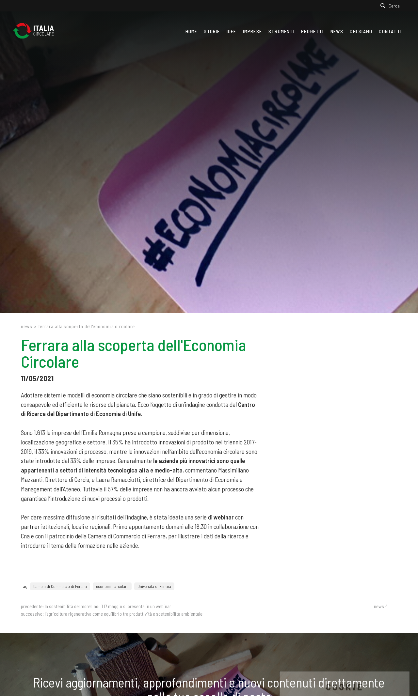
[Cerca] (391, 5)
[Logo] (36, 31)
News (26, 326)
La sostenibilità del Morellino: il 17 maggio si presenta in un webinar (108, 606)
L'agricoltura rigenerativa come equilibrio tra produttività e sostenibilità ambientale (123, 614)
